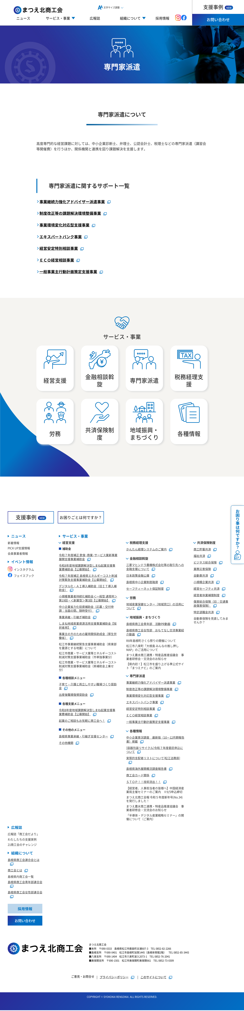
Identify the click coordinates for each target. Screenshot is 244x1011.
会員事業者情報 (18, 554)
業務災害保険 (202, 569)
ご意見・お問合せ (82, 977)
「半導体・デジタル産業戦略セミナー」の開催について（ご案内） (155, 817)
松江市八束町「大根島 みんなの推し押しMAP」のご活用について (152, 648)
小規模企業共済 (204, 582)
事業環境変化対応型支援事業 (64, 225)
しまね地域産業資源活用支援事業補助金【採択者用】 (88, 626)
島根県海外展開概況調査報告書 (146, 769)
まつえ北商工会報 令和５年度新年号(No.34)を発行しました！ (154, 799)
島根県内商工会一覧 (21, 877)
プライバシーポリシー (114, 978)
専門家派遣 (137, 676)
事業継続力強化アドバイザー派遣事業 (72, 201)
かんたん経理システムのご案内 (146, 550)
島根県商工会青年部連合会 (25, 882)
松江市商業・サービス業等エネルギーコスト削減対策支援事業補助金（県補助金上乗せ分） (88, 666)
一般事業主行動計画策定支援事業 (68, 271)
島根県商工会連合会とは (23, 860)
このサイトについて (153, 978)
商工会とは (15, 871)
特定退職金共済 (204, 612)
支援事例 (218, 6)
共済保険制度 (206, 543)
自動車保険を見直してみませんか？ (211, 621)
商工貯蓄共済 (202, 550)
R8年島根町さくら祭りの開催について (151, 641)
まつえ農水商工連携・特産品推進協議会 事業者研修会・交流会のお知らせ (155, 657)
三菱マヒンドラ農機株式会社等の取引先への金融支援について (155, 567)
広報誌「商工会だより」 (23, 834)
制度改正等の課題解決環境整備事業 (70, 213)
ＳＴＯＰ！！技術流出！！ (143, 782)
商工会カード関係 (137, 775)
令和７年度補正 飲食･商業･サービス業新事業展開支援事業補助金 (88, 558)
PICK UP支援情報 (19, 549)
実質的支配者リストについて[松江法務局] (153, 759)
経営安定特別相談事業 (58, 248)
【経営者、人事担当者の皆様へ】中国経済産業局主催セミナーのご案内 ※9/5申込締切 (155, 790)
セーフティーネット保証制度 (145, 589)
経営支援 (68, 543)
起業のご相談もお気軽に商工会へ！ (82, 721)
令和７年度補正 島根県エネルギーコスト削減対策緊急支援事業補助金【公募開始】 (88, 578)
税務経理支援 (139, 543)
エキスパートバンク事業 (60, 236)
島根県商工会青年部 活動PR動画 (148, 624)
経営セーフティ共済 (207, 589)
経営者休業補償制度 (207, 596)
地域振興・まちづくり (145, 617)
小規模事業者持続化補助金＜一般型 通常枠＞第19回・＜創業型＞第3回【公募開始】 (88, 599)
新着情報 (13, 543)
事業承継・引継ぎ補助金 (75, 618)
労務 (133, 598)
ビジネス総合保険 (205, 563)
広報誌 (95, 18)
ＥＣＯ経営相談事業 (56, 260)
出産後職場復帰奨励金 (73, 695)
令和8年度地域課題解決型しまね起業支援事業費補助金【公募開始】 (87, 568)
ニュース (23, 18)
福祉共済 (199, 556)
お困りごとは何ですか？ (81, 518)
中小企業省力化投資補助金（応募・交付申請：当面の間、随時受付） (86, 609)
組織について (22, 853)
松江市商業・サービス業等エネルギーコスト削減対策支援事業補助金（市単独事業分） (88, 656)
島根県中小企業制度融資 (142, 582)
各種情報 (136, 731)
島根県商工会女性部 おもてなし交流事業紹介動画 (155, 633)
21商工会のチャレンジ (22, 845)
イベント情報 (22, 562)
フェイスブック (21, 576)
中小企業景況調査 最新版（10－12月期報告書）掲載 (155, 740)
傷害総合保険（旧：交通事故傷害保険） (211, 604)
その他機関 (66, 743)
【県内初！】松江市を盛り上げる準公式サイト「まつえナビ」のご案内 (155, 666)
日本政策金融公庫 (137, 576)
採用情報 (162, 18)
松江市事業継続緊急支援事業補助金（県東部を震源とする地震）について (88, 646)
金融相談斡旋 (139, 558)
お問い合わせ (218, 19)
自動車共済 (201, 576)
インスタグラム (21, 570)
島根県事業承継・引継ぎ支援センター (83, 737)
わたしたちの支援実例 (22, 840)
